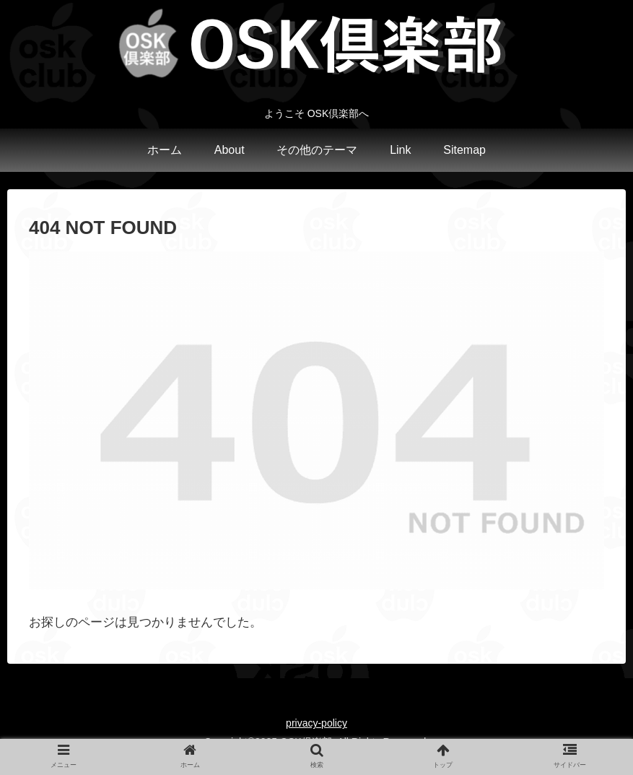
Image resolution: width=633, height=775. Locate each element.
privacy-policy (316, 723)
